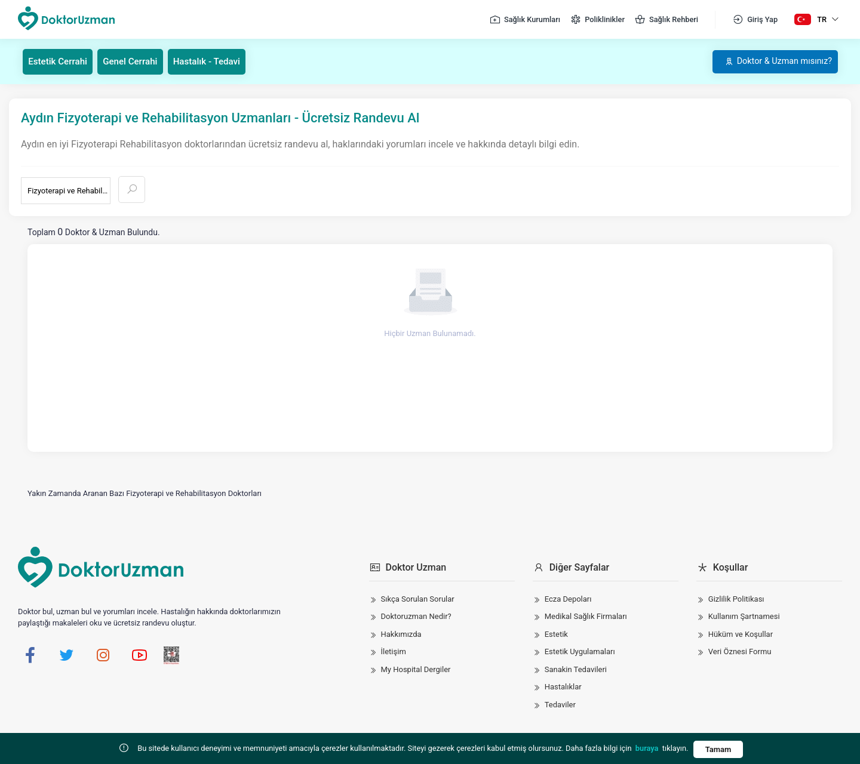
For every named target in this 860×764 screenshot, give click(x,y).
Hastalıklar (563, 686)
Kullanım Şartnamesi (744, 616)
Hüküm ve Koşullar (740, 633)
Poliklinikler (597, 20)
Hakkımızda (401, 633)
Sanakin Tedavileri (576, 668)
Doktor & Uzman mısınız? (770, 61)
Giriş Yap (755, 20)
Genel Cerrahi (138, 61)
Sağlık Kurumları (524, 20)
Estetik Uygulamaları (580, 651)
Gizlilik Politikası (736, 598)
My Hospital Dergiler (416, 668)
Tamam (718, 749)
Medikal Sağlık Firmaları (586, 616)
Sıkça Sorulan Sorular (417, 598)
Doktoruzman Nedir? (416, 616)
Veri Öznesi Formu (740, 651)
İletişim (393, 651)
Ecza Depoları (568, 598)
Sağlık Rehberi (666, 20)
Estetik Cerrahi (60, 61)
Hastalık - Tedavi (218, 61)
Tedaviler (560, 704)
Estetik (556, 633)
